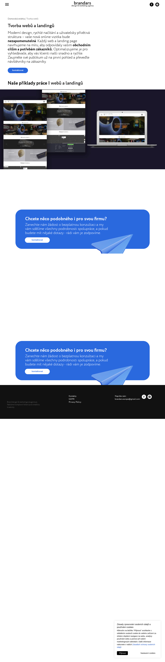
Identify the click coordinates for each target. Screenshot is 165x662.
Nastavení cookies (148, 653)
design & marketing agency (82, 6)
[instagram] (157, 6)
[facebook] (152, 6)
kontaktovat (17, 70)
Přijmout (122, 653)
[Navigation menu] (7, 4)
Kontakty (72, 396)
